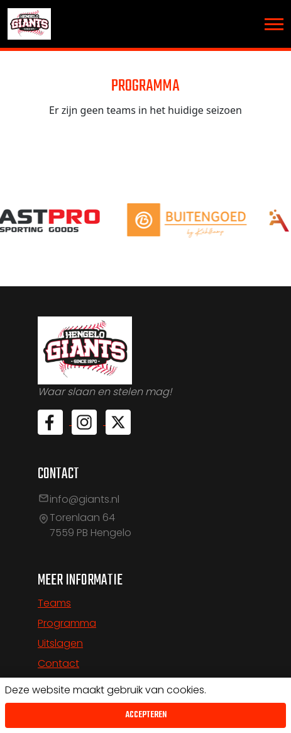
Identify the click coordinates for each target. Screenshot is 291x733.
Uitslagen (60, 643)
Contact (58, 663)
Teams (54, 603)
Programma (67, 623)
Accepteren (146, 715)
